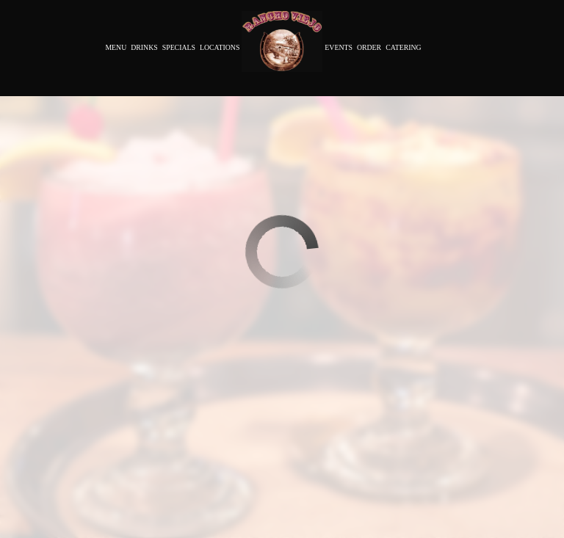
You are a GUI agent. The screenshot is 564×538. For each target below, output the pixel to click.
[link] (282, 41)
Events (338, 47)
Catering (403, 47)
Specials (178, 47)
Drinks (144, 47)
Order (369, 47)
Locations (219, 47)
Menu (115, 47)
